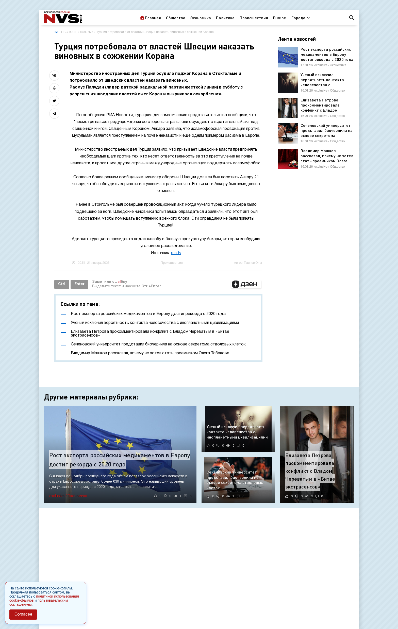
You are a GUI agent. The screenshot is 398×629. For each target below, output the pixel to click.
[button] (246, 284)
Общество (175, 17)
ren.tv (176, 253)
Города (298, 17)
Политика (225, 17)
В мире (279, 17)
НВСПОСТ (69, 32)
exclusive (86, 32)
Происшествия (254, 17)
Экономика (200, 17)
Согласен (23, 614)
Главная (153, 17)
